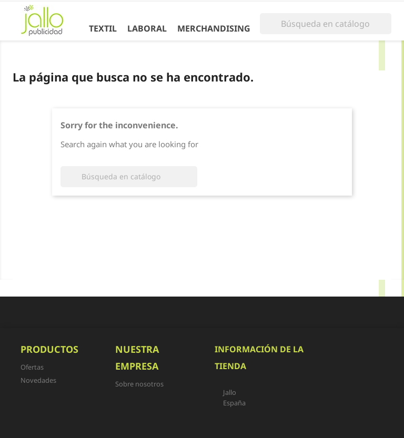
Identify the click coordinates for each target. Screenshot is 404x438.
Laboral (147, 28)
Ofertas (32, 367)
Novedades (38, 380)
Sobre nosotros (139, 384)
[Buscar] (325, 23)
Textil (103, 28)
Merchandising (213, 28)
